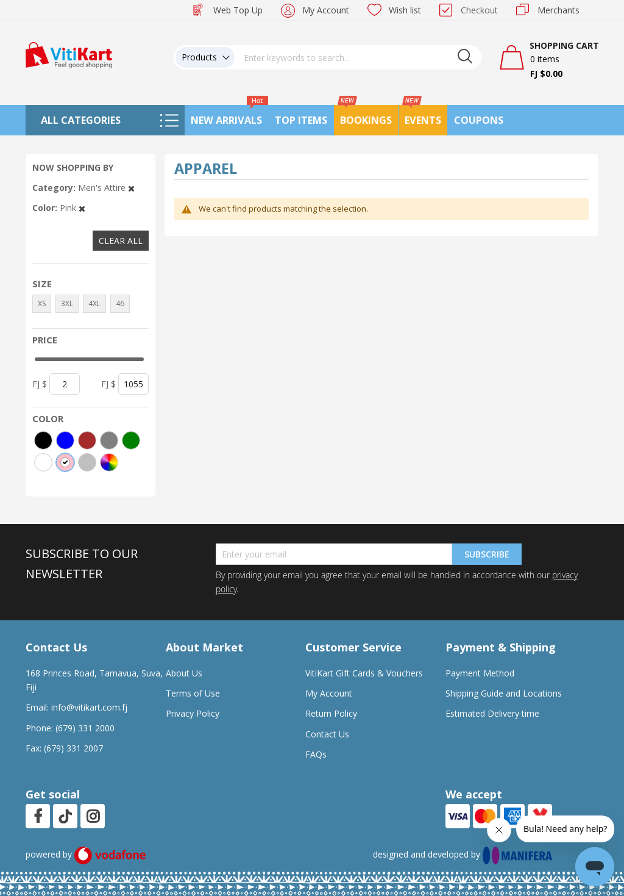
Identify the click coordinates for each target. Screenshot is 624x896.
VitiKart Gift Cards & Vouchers (364, 673)
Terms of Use (193, 693)
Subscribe (486, 554)
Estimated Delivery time (492, 713)
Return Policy (331, 713)
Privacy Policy (192, 713)
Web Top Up (238, 10)
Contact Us (327, 734)
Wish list (405, 10)
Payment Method (479, 673)
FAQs (316, 754)
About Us (184, 673)
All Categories (81, 120)
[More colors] (109, 462)
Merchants (558, 10)
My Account (325, 10)
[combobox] (358, 57)
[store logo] (69, 54)
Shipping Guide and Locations (503, 693)
